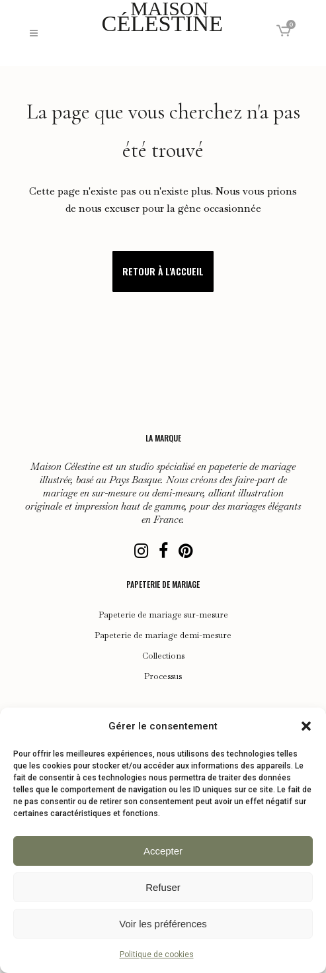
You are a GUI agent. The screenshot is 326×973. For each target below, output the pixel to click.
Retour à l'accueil (162, 271)
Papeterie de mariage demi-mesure (163, 635)
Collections (163, 656)
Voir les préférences (163, 923)
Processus (163, 676)
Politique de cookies (157, 954)
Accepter (163, 851)
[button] (306, 726)
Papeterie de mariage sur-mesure (163, 615)
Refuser (163, 887)
